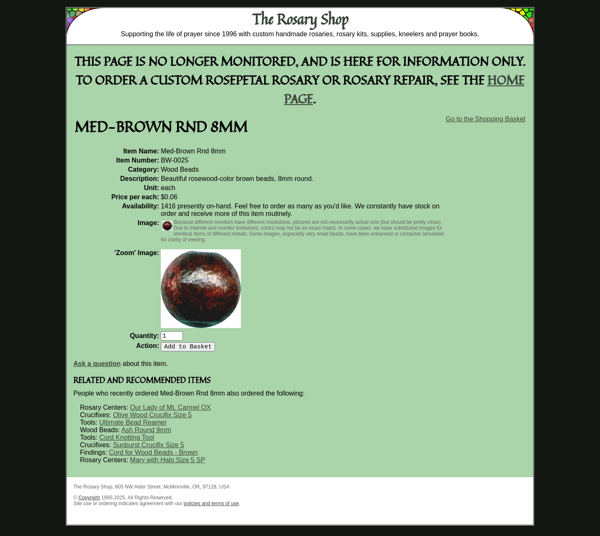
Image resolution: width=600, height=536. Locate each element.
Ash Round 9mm (146, 433)
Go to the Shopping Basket (485, 119)
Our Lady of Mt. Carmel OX (170, 410)
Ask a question (97, 367)
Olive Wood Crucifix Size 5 (152, 418)
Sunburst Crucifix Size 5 (148, 448)
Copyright (89, 501)
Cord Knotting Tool (126, 440)
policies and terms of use (211, 507)
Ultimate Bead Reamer (133, 425)
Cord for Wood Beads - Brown (153, 455)
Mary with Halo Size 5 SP (167, 463)
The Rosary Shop (300, 19)
